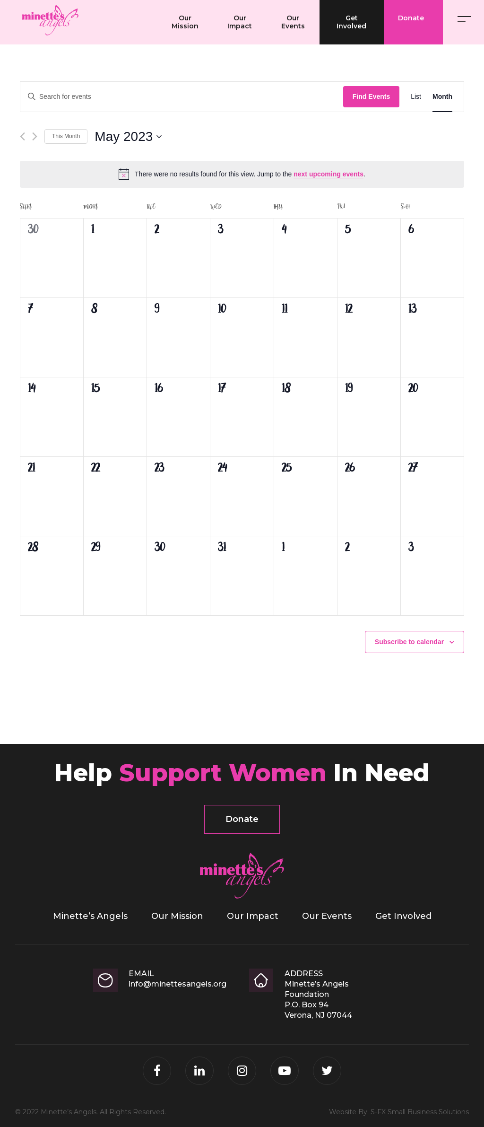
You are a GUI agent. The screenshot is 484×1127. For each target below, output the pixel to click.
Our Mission (185, 22)
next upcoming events (328, 174)
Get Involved (351, 22)
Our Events (293, 22)
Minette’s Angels (142, 16)
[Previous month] (22, 136)
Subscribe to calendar (409, 642)
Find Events (371, 96)
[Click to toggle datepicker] (128, 136)
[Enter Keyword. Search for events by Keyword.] (181, 97)
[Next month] (34, 136)
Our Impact (239, 22)
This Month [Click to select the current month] (66, 136)
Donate (411, 18)
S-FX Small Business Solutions (420, 1112)
